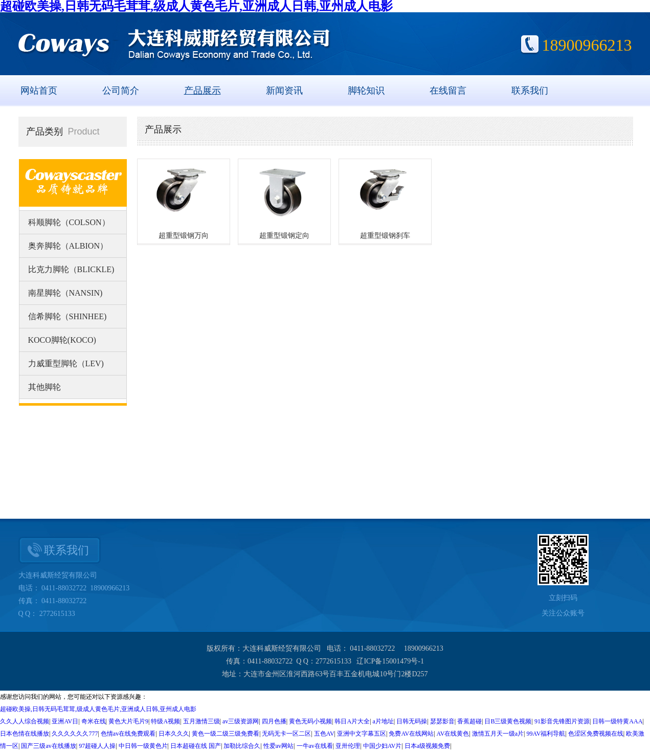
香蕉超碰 (469, 721)
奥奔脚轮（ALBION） (68, 245)
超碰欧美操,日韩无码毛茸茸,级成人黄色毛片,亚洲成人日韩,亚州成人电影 (98, 709)
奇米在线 (93, 721)
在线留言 (448, 90)
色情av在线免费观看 (128, 733)
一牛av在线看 (315, 745)
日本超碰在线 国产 (195, 745)
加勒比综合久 (241, 745)
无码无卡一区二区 (286, 733)
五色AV (324, 733)
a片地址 (383, 721)
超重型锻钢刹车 (385, 235)
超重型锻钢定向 (284, 235)
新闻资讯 (284, 90)
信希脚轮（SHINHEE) (67, 316)
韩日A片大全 (352, 721)
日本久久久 (174, 733)
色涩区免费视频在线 (595, 733)
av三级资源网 (240, 721)
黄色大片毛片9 (128, 721)
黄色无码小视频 (310, 721)
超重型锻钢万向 (184, 235)
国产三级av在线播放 (48, 745)
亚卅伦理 (347, 745)
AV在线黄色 (453, 733)
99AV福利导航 (546, 733)
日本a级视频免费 (427, 745)
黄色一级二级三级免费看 (225, 733)
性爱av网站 (278, 745)
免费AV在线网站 (411, 733)
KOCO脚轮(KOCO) (62, 340)
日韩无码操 (411, 721)
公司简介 (120, 90)
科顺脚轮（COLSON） (69, 222)
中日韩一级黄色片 (143, 745)
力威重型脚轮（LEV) (66, 363)
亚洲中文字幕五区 (361, 733)
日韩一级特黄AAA (617, 721)
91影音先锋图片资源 (562, 721)
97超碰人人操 (97, 745)
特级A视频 (165, 721)
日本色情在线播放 (24, 733)
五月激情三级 (201, 721)
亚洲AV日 (65, 721)
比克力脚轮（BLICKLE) (71, 269)
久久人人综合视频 (24, 721)
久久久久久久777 (75, 733)
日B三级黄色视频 (507, 721)
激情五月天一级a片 (498, 733)
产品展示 (202, 90)
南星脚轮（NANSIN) (65, 293)
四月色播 (274, 721)
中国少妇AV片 (382, 745)
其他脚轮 (44, 387)
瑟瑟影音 (442, 721)
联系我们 (529, 90)
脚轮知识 (366, 90)
